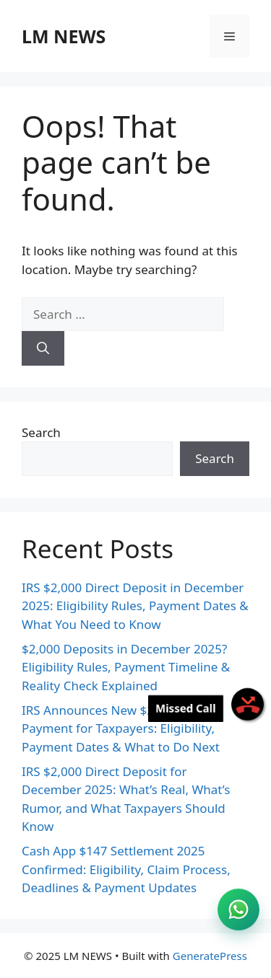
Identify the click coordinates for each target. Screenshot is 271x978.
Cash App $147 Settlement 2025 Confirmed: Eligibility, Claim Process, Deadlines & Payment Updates (126, 869)
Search (41, 432)
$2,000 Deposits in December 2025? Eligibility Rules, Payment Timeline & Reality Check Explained (126, 667)
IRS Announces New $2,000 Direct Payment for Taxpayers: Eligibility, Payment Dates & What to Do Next (121, 728)
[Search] (43, 348)
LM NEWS (64, 36)
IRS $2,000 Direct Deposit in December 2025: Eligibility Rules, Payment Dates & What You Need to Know (135, 606)
